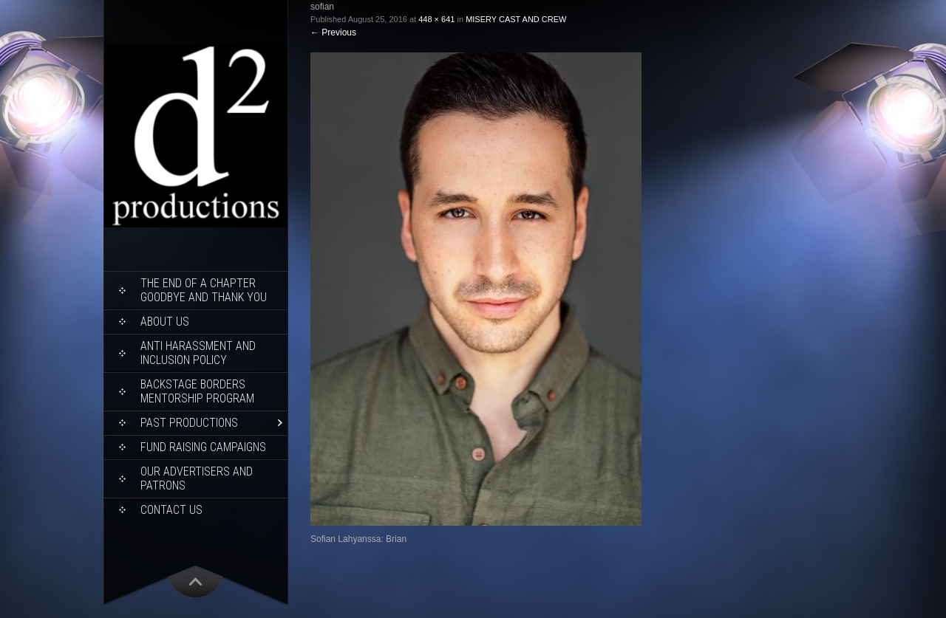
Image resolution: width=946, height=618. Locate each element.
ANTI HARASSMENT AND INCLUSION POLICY (198, 353)
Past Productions (189, 423)
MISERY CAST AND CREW (516, 19)
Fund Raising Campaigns (203, 447)
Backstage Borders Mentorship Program (197, 391)
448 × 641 (436, 19)
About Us (164, 322)
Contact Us (171, 510)
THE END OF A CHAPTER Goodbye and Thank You (203, 290)
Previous (333, 32)
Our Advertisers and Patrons (196, 478)
